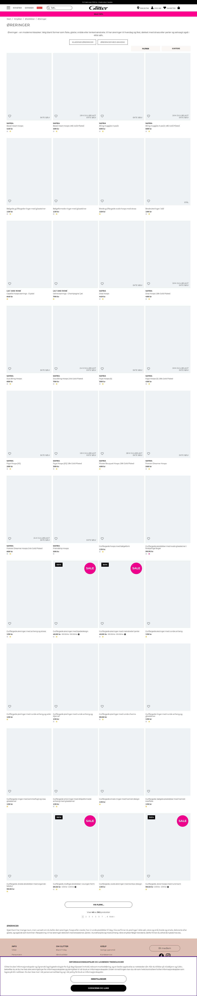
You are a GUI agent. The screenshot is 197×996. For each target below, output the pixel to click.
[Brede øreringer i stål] (168, 177)
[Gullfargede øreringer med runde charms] (121, 683)
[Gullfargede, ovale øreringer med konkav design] (121, 853)
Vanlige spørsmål (107, 950)
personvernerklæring (53, 972)
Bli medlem (164, 948)
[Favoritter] (170, 7)
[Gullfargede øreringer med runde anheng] (168, 599)
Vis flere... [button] (98, 905)
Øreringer (42, 19)
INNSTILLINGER (98, 979)
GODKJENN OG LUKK (98, 988)
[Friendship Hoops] (75, 516)
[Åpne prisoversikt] (78, 634)
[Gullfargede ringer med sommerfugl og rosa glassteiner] (29, 768)
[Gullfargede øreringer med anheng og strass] (29, 599)
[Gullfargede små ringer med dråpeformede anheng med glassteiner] (75, 768)
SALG (39, 8)
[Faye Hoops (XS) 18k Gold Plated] (75, 431)
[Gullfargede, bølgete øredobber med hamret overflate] (168, 768)
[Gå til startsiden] (98, 7)
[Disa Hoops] (121, 261)
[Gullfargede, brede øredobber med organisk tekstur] (29, 853)
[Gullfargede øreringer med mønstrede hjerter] (121, 599)
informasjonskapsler (94, 972)
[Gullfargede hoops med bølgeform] (121, 516)
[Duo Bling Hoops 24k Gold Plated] (75, 346)
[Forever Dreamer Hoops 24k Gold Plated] (29, 516)
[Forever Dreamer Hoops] (168, 431)
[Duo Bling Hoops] (29, 346)
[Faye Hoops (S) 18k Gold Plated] (168, 346)
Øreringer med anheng (113, 42)
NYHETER (17, 8)
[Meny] (9, 8)
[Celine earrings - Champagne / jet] (75, 261)
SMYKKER (29, 8)
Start (9, 19)
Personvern (17, 955)
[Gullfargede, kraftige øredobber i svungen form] (75, 853)
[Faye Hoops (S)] (121, 346)
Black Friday (61, 950)
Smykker (18, 19)
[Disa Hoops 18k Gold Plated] (168, 261)
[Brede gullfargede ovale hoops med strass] (121, 177)
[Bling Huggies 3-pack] (121, 93)
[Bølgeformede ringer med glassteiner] (75, 177)
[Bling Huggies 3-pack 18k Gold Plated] (168, 93)
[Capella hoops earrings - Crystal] (29, 261)
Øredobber (30, 19)
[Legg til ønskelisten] (10, 116)
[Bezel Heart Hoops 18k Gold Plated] (75, 93)
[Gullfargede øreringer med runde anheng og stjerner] (75, 683)
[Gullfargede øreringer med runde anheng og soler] (29, 683)
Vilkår (14, 950)
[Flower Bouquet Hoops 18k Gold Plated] (121, 431)
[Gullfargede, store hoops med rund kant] (168, 853)
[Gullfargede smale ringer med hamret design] (121, 768)
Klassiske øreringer (82, 42)
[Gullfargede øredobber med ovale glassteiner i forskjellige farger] (168, 516)
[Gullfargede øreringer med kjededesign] (75, 599)
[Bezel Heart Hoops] (29, 93)
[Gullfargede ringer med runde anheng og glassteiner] (168, 683)
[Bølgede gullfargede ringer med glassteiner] (29, 177)
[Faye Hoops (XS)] (29, 431)
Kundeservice (106, 955)
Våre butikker (62, 955)
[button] (157, 7)
